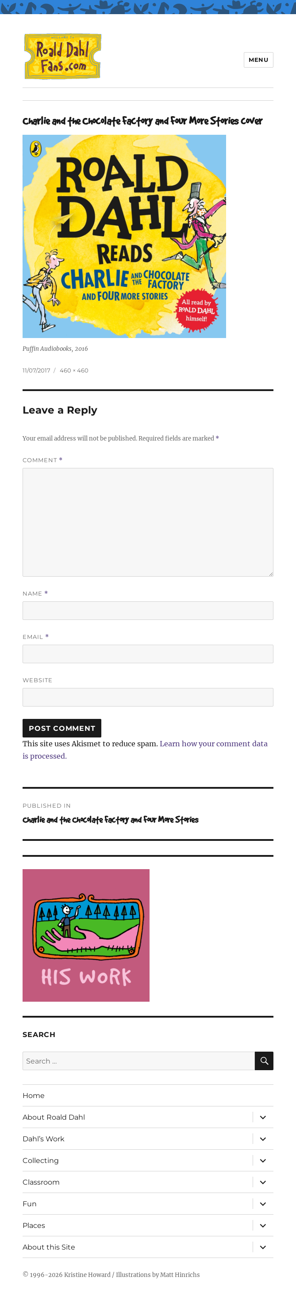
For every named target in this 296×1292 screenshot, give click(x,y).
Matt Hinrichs (180, 1275)
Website (38, 680)
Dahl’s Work (44, 1139)
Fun (30, 1204)
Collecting (41, 1160)
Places (34, 1225)
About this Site (49, 1247)
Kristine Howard (87, 1275)
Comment (43, 460)
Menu (258, 59)
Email (36, 637)
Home (34, 1095)
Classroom (41, 1182)
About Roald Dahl (54, 1117)
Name (35, 593)
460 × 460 (74, 370)
